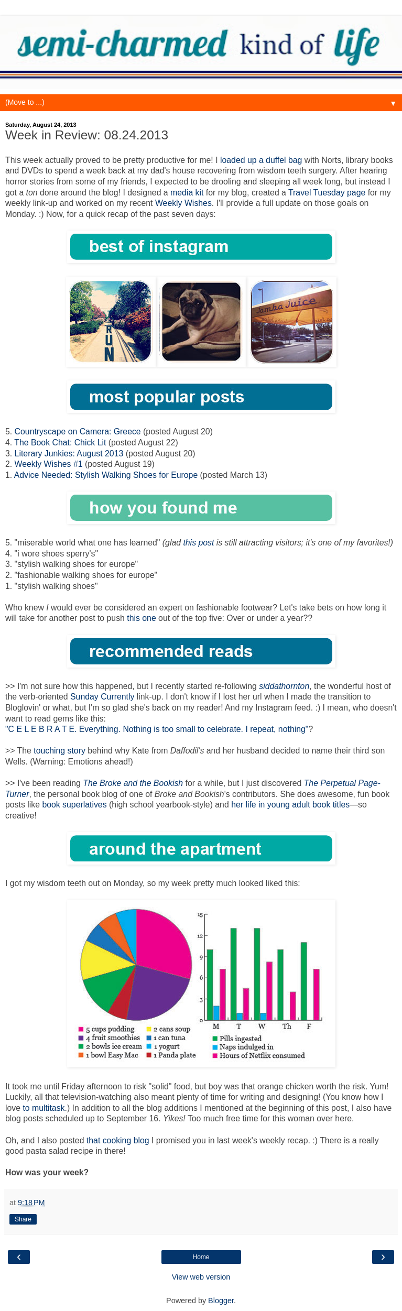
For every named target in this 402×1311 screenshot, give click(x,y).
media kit (186, 192)
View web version (201, 1277)
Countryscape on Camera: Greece (78, 431)
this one (141, 618)
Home (200, 1257)
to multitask (43, 1108)
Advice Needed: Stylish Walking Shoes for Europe (106, 475)
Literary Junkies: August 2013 (69, 453)
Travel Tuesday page (326, 192)
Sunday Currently (102, 696)
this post (198, 542)
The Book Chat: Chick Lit (60, 442)
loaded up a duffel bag (261, 160)
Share (23, 1219)
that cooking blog (117, 1140)
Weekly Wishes (183, 203)
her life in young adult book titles (290, 804)
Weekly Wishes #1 (49, 464)
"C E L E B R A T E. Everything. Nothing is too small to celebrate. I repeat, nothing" (156, 729)
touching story (59, 750)
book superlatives (74, 804)
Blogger (221, 1300)
